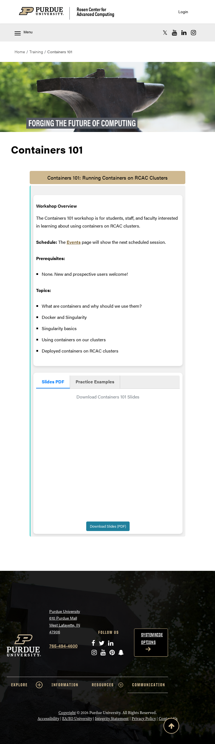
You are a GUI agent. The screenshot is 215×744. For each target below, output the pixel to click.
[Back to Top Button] (171, 727)
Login (183, 11)
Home (20, 51)
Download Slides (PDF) (108, 526)
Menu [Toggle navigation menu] (23, 32)
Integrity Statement (112, 718)
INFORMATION (65, 684)
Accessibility (48, 718)
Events (74, 242)
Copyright (67, 712)
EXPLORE (27, 685)
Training (36, 51)
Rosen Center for (95, 12)
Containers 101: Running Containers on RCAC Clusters (107, 177)
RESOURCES (107, 685)
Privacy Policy (144, 718)
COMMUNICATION (148, 684)
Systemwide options (152, 638)
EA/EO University (77, 718)
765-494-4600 (63, 646)
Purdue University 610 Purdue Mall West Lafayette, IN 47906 (64, 621)
